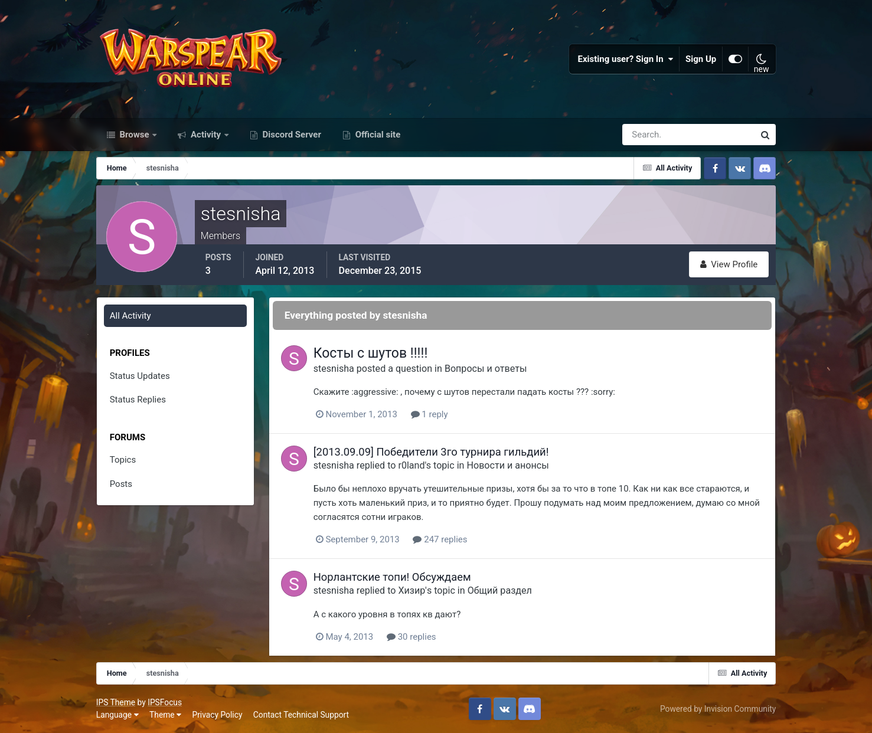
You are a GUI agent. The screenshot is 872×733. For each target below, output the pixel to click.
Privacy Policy (217, 714)
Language (117, 714)
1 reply (429, 414)
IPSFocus (165, 702)
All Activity (130, 315)
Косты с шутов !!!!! (370, 353)
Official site (376, 134)
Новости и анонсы (508, 465)
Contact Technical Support (301, 714)
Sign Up (700, 59)
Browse (134, 134)
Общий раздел (500, 590)
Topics (123, 459)
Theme (165, 714)
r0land (411, 465)
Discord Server (290, 134)
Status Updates (140, 376)
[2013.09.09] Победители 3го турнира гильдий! (431, 452)
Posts (121, 484)
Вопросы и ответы (486, 368)
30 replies (411, 636)
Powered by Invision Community (718, 709)
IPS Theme (115, 702)
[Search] (647, 134)
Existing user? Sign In (625, 59)
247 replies (440, 539)
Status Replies (138, 399)
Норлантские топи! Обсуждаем (392, 577)
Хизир (411, 590)
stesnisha (333, 368)
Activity (205, 134)
